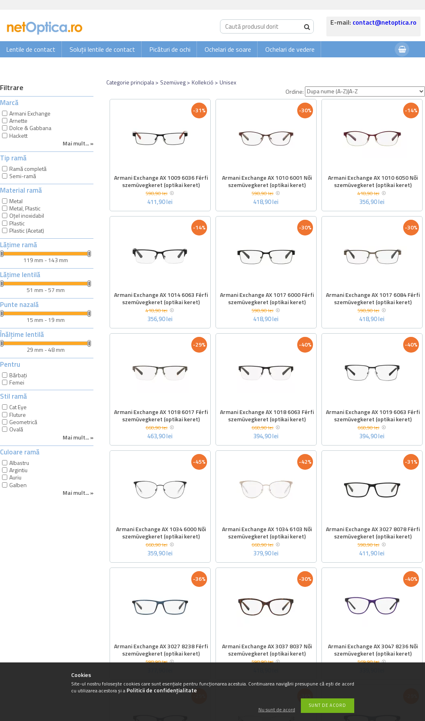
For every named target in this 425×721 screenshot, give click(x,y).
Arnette (18, 120)
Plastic (17, 223)
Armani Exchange (30, 113)
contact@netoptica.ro (385, 22)
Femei (16, 382)
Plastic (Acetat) (26, 230)
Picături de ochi (169, 49)
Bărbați (18, 375)
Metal (16, 201)
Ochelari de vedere (290, 49)
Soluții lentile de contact (102, 49)
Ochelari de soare (228, 49)
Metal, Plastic (24, 208)
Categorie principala (130, 82)
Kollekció (203, 82)
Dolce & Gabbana (30, 128)
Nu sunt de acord (276, 710)
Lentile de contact (30, 49)
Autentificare (368, 65)
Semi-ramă (22, 176)
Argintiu (18, 470)
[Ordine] (365, 91)
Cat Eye (18, 407)
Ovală (16, 429)
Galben (18, 485)
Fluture (17, 414)
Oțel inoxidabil (26, 215)
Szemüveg (173, 82)
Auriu (15, 477)
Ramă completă (28, 168)
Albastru (19, 462)
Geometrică (23, 422)
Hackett (18, 135)
